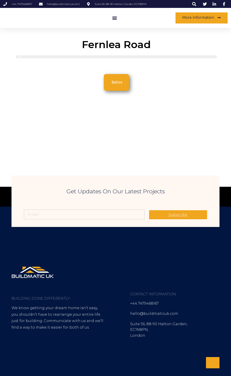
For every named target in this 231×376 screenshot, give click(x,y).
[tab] (116, 82)
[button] (194, 3)
